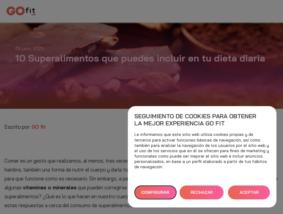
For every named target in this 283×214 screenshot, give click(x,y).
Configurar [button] (155, 192)
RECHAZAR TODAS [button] (202, 194)
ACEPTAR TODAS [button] (249, 194)
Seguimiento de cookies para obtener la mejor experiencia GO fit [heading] (195, 120)
